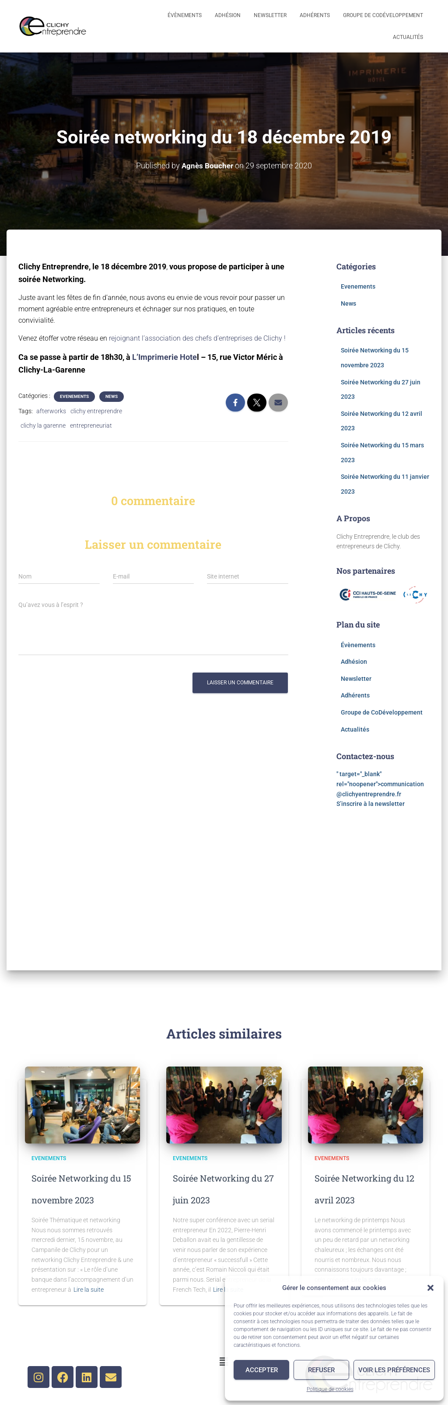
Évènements (185, 15)
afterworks (51, 410)
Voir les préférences (394, 1370)
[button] (430, 1287)
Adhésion (228, 15)
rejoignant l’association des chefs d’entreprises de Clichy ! (197, 338)
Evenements (74, 396)
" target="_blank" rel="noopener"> (380, 783)
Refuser (321, 1370)
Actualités (408, 37)
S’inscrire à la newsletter (371, 803)
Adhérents (315, 15)
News (111, 396)
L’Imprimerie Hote (164, 356)
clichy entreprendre (96, 410)
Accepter (261, 1370)
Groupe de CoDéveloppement (383, 15)
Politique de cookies (330, 1389)
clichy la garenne (43, 425)
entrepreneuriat (91, 425)
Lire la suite (89, 1289)
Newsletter (270, 15)
